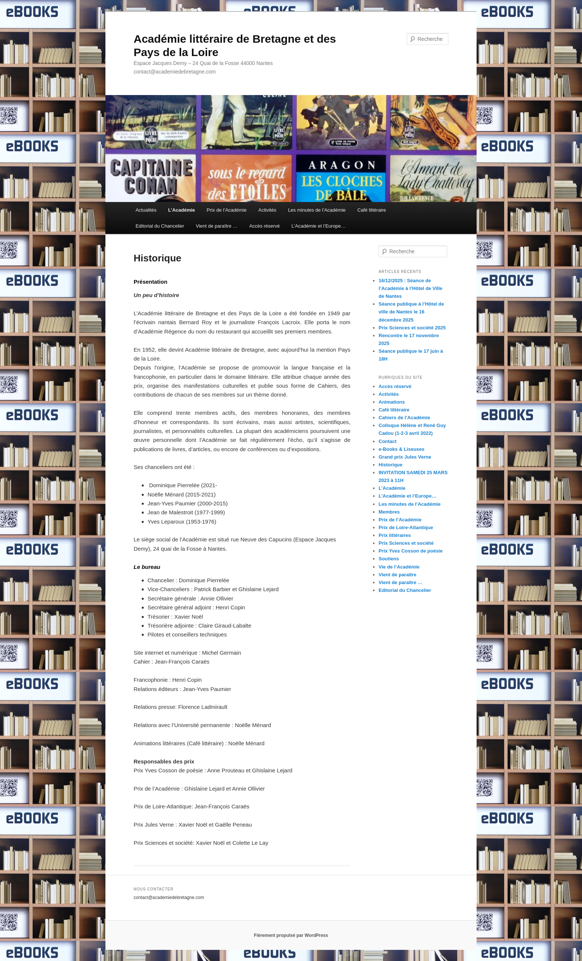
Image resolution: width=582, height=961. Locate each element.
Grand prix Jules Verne (405, 457)
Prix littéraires (395, 535)
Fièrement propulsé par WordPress (291, 935)
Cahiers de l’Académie (404, 417)
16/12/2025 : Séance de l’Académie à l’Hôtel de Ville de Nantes (410, 288)
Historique (390, 465)
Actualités (145, 210)
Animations (392, 402)
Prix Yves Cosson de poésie (410, 551)
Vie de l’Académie (399, 567)
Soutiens (389, 558)
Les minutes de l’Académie (317, 210)
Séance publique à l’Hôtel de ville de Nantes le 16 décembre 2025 (411, 311)
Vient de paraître (397, 574)
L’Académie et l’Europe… (318, 226)
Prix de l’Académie (227, 210)
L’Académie (181, 210)
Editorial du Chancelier (159, 226)
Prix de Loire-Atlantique (406, 527)
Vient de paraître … (217, 226)
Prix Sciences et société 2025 (412, 327)
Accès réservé (264, 226)
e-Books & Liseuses (402, 449)
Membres (389, 512)
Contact (387, 441)
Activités (267, 210)
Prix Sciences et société (406, 543)
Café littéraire (371, 210)
